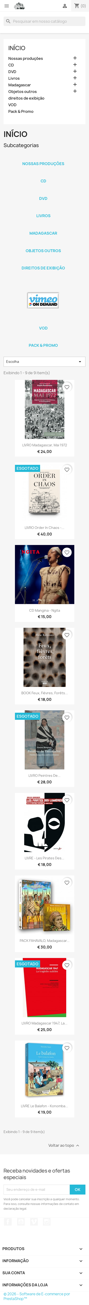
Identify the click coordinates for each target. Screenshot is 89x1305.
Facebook (8, 1222)
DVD (12, 71)
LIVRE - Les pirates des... (44, 858)
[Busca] (44, 21)
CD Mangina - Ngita (44, 610)
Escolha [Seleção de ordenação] (44, 362)
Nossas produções (25, 58)
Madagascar (19, 85)
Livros (14, 78)
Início (16, 48)
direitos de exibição (26, 98)
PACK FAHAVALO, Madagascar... (45, 940)
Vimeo (34, 1222)
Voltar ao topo (64, 1145)
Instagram (47, 1222)
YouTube (21, 1222)
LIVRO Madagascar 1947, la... (44, 1023)
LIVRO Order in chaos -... (44, 527)
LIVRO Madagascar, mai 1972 (44, 445)
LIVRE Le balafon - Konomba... (44, 1106)
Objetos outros (22, 91)
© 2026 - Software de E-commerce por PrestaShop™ (37, 1296)
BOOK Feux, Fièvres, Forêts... (44, 693)
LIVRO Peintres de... (44, 775)
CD (11, 65)
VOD (12, 104)
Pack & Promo (20, 111)
